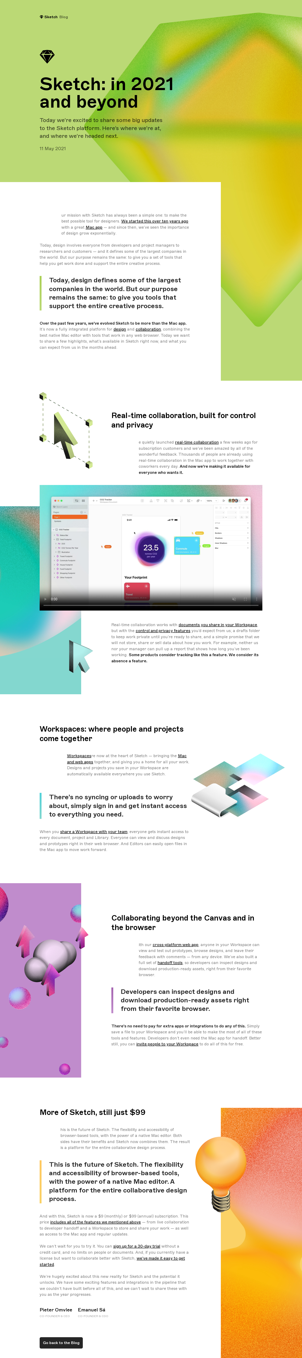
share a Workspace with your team (93, 832)
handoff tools (170, 963)
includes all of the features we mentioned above (95, 1222)
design (119, 329)
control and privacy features (163, 631)
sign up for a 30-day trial (136, 1246)
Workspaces (79, 756)
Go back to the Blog (61, 1343)
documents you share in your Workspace (218, 625)
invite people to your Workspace (167, 1044)
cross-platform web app (175, 945)
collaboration (148, 329)
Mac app (94, 227)
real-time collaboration (197, 442)
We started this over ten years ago (154, 221)
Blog (63, 17)
